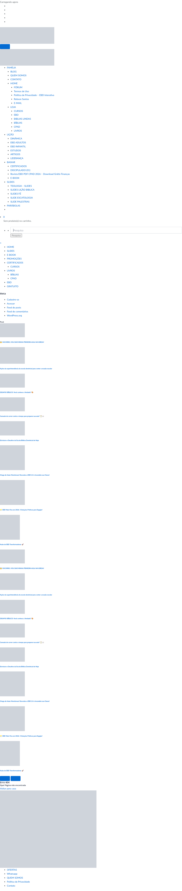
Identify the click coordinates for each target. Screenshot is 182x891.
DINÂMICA (16, 138)
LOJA (13, 107)
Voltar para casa (8, 788)
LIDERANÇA (16, 158)
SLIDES (10, 181)
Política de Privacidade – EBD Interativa (34, 95)
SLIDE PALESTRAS (19, 201)
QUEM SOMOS (18, 75)
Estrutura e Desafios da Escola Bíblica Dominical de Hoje (19, 440)
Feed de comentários (17, 311)
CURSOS (18, 111)
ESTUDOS (15, 150)
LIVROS (18, 130)
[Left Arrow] (5, 778)
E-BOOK (14, 177)
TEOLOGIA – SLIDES (21, 185)
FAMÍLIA (11, 67)
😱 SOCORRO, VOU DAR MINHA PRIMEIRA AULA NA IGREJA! (22, 342)
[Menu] (5, 46)
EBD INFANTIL (18, 146)
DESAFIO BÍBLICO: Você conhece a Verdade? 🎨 (17, 392)
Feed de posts (14, 307)
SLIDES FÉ (15, 193)
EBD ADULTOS (18, 142)
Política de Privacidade (18, 881)
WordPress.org (14, 315)
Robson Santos (21, 99)
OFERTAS (12, 869)
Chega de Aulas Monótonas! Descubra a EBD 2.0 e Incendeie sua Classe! (24, 475)
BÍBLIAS (18, 122)
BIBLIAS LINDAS (22, 118)
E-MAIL (18, 103)
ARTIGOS (15, 154)
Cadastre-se (13, 299)
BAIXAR (11, 162)
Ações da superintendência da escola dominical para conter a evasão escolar (26, 369)
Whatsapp (12, 873)
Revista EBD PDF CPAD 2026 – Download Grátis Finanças (40, 173)
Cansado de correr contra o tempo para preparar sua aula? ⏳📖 (22, 416)
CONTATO (15, 79)
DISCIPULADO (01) (20, 170)
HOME (14, 83)
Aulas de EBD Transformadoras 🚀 (12, 544)
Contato (11, 885)
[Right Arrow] (16, 778)
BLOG (13, 71)
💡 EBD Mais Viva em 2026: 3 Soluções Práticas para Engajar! (21, 510)
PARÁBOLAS (13, 205)
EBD (16, 114)
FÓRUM (18, 87)
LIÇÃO (10, 134)
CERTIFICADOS (18, 166)
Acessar (11, 303)
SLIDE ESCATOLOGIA (21, 197)
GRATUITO (12, 286)
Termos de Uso (21, 91)
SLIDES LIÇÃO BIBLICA (22, 189)
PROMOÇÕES (14, 258)
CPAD (17, 126)
